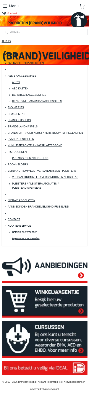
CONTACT (14, 219)
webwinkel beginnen (74, 382)
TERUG (6, 41)
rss (60, 382)
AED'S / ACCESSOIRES (22, 75)
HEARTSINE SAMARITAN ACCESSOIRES (37, 101)
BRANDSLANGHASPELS (23, 126)
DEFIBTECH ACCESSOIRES (29, 94)
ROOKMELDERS (18, 164)
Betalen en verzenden (24, 232)
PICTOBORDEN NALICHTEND (30, 158)
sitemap (52, 382)
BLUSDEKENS (16, 113)
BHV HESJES (16, 107)
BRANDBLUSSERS (19, 120)
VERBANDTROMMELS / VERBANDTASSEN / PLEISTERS (42, 170)
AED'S (16, 82)
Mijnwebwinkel (51, 389)
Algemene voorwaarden (26, 238)
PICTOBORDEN (17, 151)
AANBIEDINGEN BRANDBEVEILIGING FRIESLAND (38, 206)
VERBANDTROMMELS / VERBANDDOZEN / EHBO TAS (45, 177)
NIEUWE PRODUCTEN (21, 200)
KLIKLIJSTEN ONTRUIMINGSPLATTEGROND (35, 145)
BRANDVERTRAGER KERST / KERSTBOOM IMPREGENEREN (45, 132)
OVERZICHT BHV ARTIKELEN (26, 63)
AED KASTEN (20, 88)
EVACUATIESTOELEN (21, 139)
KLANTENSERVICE (19, 225)
